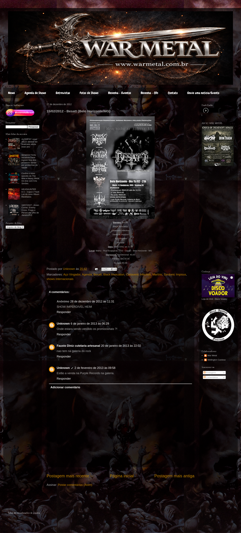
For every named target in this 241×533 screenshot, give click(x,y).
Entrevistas (63, 93)
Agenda (87, 274)
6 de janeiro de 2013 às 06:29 (90, 323)
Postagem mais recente (68, 476)
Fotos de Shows (89, 93)
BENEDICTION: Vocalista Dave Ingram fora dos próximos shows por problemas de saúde (29, 161)
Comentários (211, 377)
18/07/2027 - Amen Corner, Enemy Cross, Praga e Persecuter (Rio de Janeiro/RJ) (30, 210)
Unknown (63, 323)
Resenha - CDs (149, 93)
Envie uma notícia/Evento (203, 93)
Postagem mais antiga (174, 476)
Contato (173, 93)
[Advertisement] (216, 218)
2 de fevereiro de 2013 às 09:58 (95, 368)
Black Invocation (113, 274)
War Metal (212, 355)
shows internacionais (60, 279)
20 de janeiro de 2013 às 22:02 (121, 345)
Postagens (210, 372)
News (11, 93)
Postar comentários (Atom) (75, 484)
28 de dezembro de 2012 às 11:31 (92, 301)
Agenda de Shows (35, 93)
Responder (64, 312)
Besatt (98, 274)
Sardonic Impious (175, 274)
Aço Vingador (71, 274)
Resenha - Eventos (119, 93)
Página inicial (122, 476)
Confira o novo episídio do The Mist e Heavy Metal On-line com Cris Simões (30, 178)
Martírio (157, 274)
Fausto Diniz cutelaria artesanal (78, 345)
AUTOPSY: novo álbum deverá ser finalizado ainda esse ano (29, 143)
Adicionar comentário (65, 387)
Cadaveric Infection (138, 274)
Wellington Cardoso (216, 360)
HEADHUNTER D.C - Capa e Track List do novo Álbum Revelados (30, 193)
